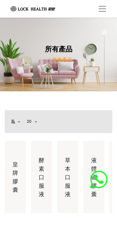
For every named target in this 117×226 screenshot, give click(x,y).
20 (30, 121)
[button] (16, 121)
